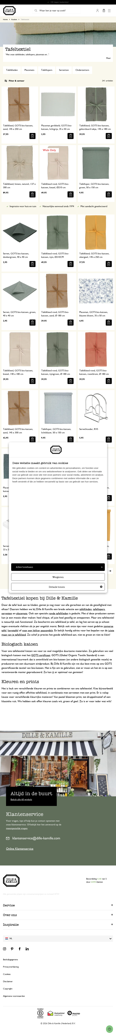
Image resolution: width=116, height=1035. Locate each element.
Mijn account (97, 10)
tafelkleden (85, 609)
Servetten (64, 70)
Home (5, 19)
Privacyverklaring (11, 967)
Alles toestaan (59, 567)
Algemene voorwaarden (14, 996)
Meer (108, 58)
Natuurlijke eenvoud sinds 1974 (58, 206)
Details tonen (75, 586)
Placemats (29, 70)
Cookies (7, 974)
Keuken (14, 19)
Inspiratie (11, 924)
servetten (7, 613)
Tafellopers (46, 70)
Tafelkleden (12, 70)
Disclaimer (8, 981)
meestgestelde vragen (16, 828)
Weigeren (58, 577)
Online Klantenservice (19, 848)
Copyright (7, 989)
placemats (21, 613)
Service (9, 905)
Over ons (10, 915)
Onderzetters (82, 70)
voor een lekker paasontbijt (37, 630)
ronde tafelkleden (58, 613)
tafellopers (99, 609)
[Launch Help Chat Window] (109, 1029)
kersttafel (13, 630)
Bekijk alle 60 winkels (21, 799)
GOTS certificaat (40, 655)
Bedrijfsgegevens (10, 959)
